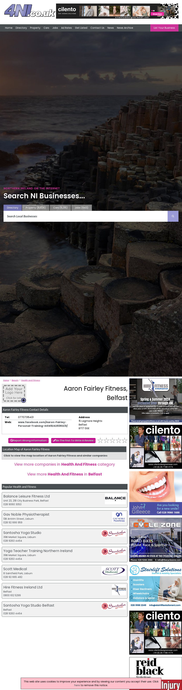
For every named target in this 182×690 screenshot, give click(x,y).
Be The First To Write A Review (74, 440)
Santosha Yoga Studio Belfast (28, 605)
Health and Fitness (30, 380)
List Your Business (164, 28)
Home (8, 28)
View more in (64, 474)
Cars (46, 28)
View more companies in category (64, 464)
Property (35, 28)
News (111, 28)
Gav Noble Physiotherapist (26, 514)
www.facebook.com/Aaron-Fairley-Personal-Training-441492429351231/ (43, 424)
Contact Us (97, 28)
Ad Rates (66, 28)
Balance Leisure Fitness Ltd (26, 496)
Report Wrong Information (30, 440)
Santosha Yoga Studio (22, 532)
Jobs (55, 28)
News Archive (125, 28)
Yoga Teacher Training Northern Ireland (37, 550)
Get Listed (81, 28)
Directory (21, 28)
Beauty (15, 380)
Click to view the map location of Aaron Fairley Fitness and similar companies (55, 455)
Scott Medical (15, 568)
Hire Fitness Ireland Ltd (22, 587)
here (77, 685)
